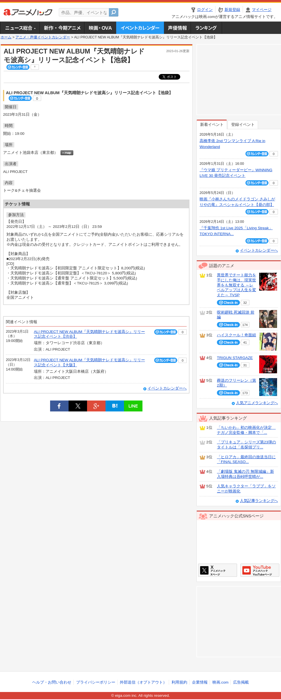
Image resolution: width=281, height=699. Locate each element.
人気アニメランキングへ (257, 403)
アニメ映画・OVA (100, 28)
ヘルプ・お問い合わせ (51, 682)
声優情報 (177, 28)
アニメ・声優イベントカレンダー (140, 28)
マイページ (261, 10)
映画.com (220, 682)
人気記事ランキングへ (259, 501)
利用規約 (179, 682)
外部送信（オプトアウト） (143, 682)
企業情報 (200, 682)
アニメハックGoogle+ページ (259, 570)
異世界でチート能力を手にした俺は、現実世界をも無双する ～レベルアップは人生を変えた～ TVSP (236, 285)
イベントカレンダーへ (167, 388)
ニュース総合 (20, 28)
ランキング (207, 28)
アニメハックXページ (217, 570)
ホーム (6, 37)
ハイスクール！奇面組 (236, 335)
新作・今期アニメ (62, 28)
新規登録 (232, 10)
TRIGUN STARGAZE (235, 358)
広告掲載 (241, 682)
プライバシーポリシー (95, 682)
